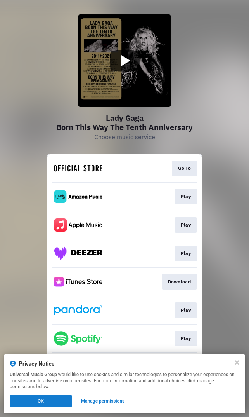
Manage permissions (103, 401)
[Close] (237, 362)
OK (41, 401)
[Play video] (124, 61)
